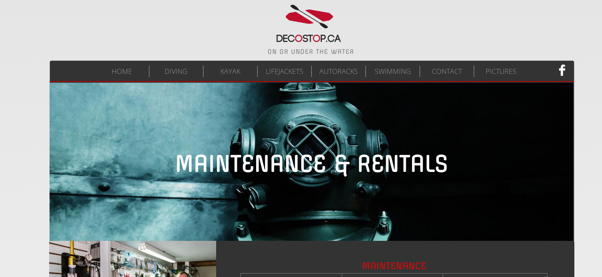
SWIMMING (393, 71)
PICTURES (501, 71)
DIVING (176, 71)
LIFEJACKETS (284, 71)
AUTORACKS (338, 71)
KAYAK (230, 71)
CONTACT (447, 71)
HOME (122, 71)
